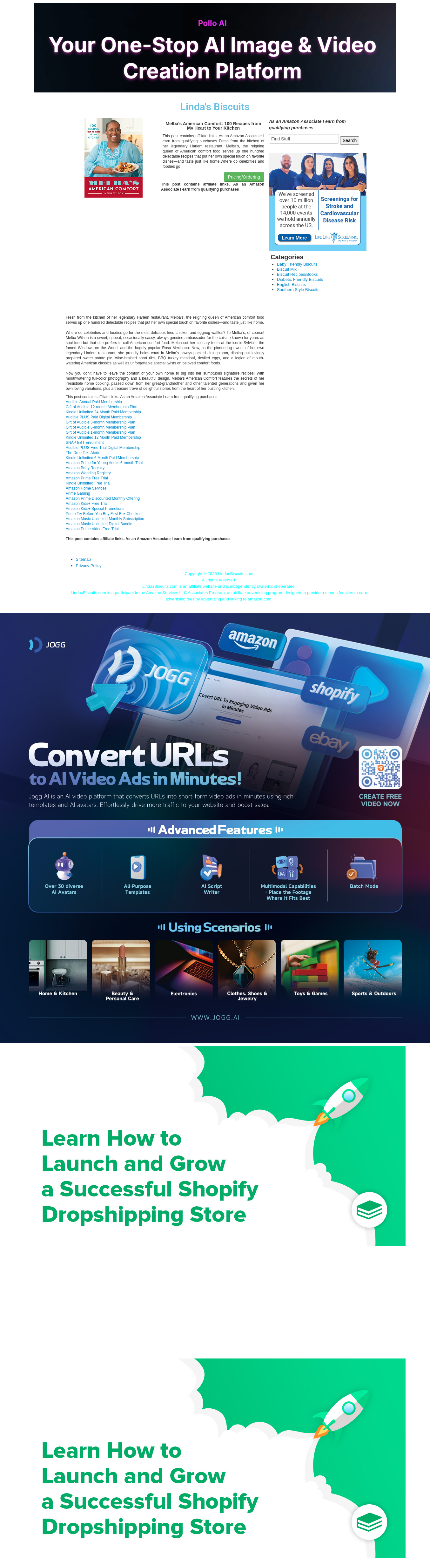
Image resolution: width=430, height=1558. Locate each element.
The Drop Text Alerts (83, 452)
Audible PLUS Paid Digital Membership (99, 417)
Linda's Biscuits (215, 107)
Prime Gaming (78, 493)
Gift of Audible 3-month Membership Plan (100, 422)
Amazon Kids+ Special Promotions (95, 508)
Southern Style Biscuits (298, 289)
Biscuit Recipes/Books (297, 274)
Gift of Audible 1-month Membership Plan (100, 432)
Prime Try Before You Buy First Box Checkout (104, 513)
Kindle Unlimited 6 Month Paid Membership (102, 458)
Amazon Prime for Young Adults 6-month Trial (104, 463)
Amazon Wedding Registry (88, 473)
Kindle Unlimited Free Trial (88, 483)
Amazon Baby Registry (85, 468)
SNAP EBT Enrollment (85, 442)
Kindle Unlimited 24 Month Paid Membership (103, 412)
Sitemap (83, 559)
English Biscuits (291, 284)
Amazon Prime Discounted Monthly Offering (103, 498)
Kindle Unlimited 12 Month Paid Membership (103, 437)
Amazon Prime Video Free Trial (92, 529)
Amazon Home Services (86, 488)
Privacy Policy (89, 565)
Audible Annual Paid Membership (94, 402)
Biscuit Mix (287, 269)
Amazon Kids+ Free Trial (87, 503)
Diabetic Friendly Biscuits (300, 279)
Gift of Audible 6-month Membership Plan (100, 427)
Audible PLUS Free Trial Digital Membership (103, 447)
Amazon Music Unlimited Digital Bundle (99, 524)
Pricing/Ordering (244, 177)
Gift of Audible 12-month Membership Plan (101, 407)
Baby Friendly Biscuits (297, 264)
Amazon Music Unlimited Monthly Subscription (105, 519)
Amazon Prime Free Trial (87, 478)
